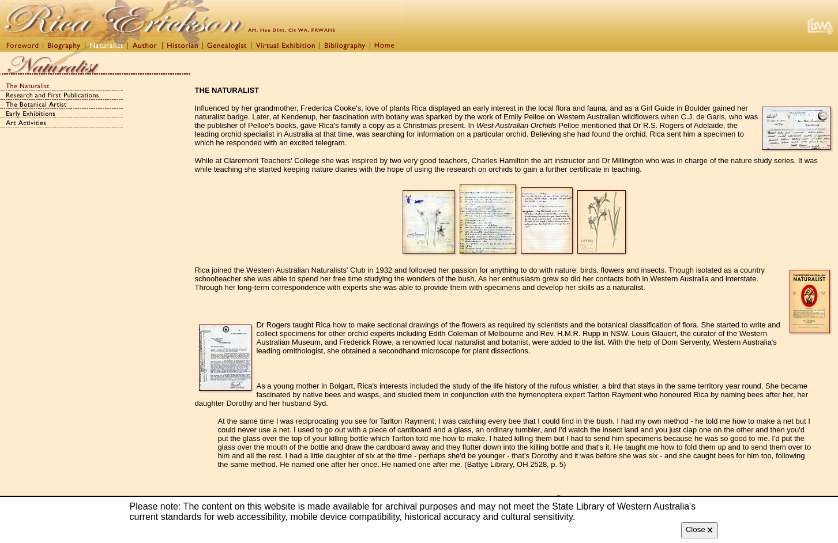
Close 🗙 (699, 529)
